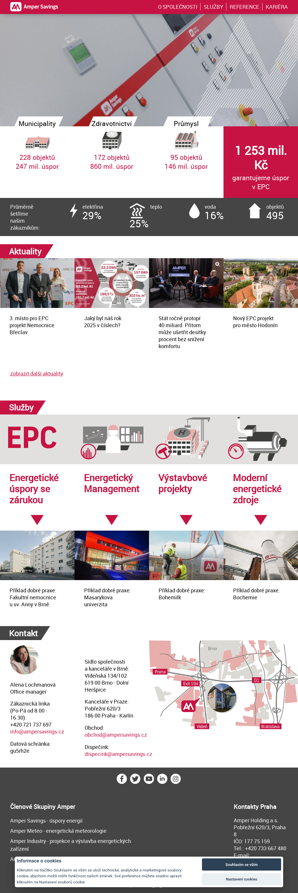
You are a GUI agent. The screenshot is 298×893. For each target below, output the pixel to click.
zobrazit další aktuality (36, 373)
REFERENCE (244, 6)
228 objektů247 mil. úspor (37, 148)
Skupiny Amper (54, 806)
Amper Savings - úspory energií (46, 820)
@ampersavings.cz (124, 734)
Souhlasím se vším (242, 864)
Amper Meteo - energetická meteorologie (58, 830)
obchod (93, 734)
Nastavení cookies (241, 879)
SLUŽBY (213, 6)
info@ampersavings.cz (37, 731)
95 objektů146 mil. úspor (186, 148)
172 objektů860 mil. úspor (111, 148)
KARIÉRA (277, 6)
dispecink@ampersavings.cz (118, 753)
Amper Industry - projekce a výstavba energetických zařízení (70, 844)
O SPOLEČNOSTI (177, 6)
